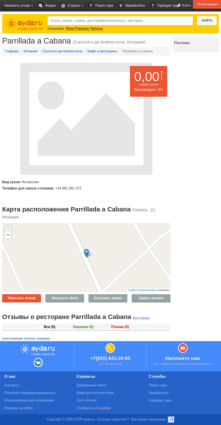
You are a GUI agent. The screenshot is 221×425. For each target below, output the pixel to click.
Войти (183, 5)
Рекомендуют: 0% (148, 89)
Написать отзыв (22, 298)
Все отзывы (141, 318)
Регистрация (207, 4)
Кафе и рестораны (102, 51)
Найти (205, 20)
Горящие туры (164, 5)
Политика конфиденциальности (29, 393)
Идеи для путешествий (95, 393)
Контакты (11, 385)
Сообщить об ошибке (94, 408)
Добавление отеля (91, 385)
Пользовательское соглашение (29, 400)
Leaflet (131, 290)
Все (49, 327)
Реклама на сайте (18, 408)
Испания (30, 51)
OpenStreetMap (148, 290)
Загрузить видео (108, 298)
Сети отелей (86, 400)
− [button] (8, 235)
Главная (12, 51)
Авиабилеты (131, 5)
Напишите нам (182, 358)
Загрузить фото (64, 298)
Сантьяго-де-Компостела (62, 51)
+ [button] (8, 229)
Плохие (120, 327)
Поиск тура (100, 5)
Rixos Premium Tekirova (84, 28)
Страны (71, 5)
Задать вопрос (151, 298)
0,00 (146, 76)
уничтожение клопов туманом (26, 338)
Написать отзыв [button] (18, 5)
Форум (46, 5)
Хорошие (83, 327)
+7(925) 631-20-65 (110, 358)
